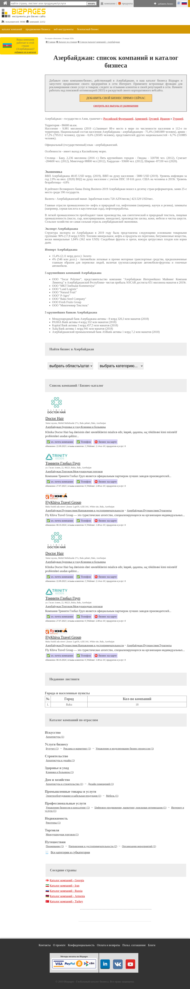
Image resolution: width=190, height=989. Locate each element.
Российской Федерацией (118, 118)
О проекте (59, 945)
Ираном (165, 118)
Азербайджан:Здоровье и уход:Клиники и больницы (76, 426)
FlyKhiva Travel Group (63, 502)
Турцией (178, 118)
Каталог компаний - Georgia (67, 880)
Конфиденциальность (81, 945)
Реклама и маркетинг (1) (77, 748)
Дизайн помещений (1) (101, 784)
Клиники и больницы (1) (60, 772)
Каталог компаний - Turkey (66, 901)
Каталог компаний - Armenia (67, 896)
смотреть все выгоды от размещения (115, 105)
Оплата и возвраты (108, 945)
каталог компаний (12, 29)
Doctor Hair (55, 418)
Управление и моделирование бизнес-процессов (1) (125, 748)
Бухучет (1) (52, 748)
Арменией (141, 118)
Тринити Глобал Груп (63, 463)
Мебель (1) (112, 795)
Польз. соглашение (134, 945)
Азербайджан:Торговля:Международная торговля (74, 471)
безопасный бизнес (88, 29)
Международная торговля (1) (62, 834)
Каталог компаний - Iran (64, 885)
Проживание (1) (55, 846)
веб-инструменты (64, 29)
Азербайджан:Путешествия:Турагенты (149, 510)
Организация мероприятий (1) (139, 846)
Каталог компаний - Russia (66, 890)
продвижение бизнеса (38, 29)
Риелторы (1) (53, 822)
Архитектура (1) (55, 736)
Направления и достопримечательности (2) (93, 846)
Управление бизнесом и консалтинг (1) (68, 807)
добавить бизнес (165, 4)
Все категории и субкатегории (70, 852)
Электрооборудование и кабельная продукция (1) (73, 795)
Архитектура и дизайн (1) (60, 760)
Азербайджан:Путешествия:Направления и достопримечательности (85, 510)
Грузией (154, 118)
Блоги (151, 945)
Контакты (45, 945)
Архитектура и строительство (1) (64, 784)
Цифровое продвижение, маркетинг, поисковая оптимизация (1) (130, 807)
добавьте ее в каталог (25, 52)
